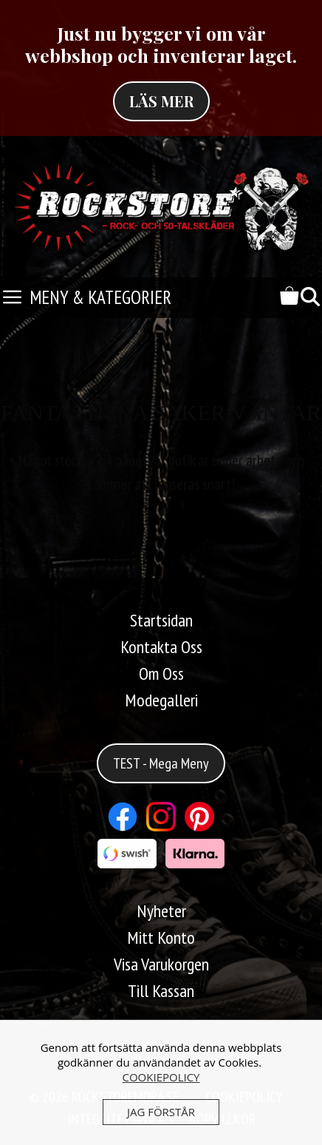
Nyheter (161, 910)
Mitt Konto (161, 937)
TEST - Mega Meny (161, 763)
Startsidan (161, 620)
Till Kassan (161, 990)
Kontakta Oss (161, 646)
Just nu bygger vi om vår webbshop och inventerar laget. (161, 44)
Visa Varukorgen (161, 964)
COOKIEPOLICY (160, 1077)
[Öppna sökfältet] (310, 297)
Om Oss (161, 673)
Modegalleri (161, 700)
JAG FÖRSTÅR (161, 1111)
